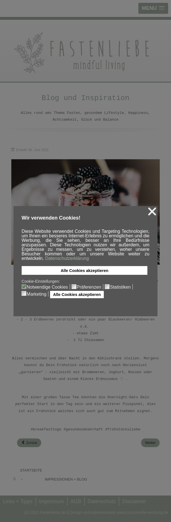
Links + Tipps (18, 501)
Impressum (51, 501)
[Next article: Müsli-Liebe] (150, 442)
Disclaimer (134, 501)
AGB (76, 501)
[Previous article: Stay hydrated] (29, 442)
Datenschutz (102, 501)
